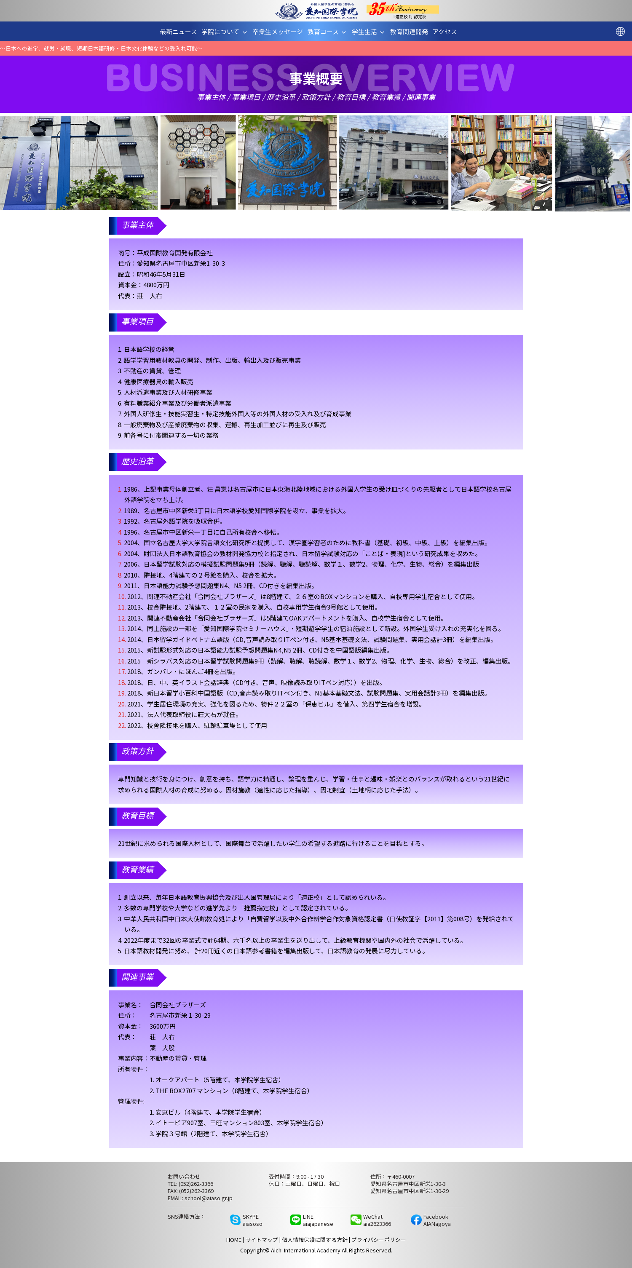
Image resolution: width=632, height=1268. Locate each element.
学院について (228, 31)
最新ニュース (181, 31)
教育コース (330, 31)
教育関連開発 (412, 31)
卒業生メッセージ (281, 31)
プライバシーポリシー (378, 1240)
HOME (233, 1240)
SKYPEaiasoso (252, 1220)
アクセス (448, 31)
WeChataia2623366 (377, 1220)
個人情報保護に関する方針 (315, 1240)
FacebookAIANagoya (437, 1220)
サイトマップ (261, 1240)
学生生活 (372, 31)
